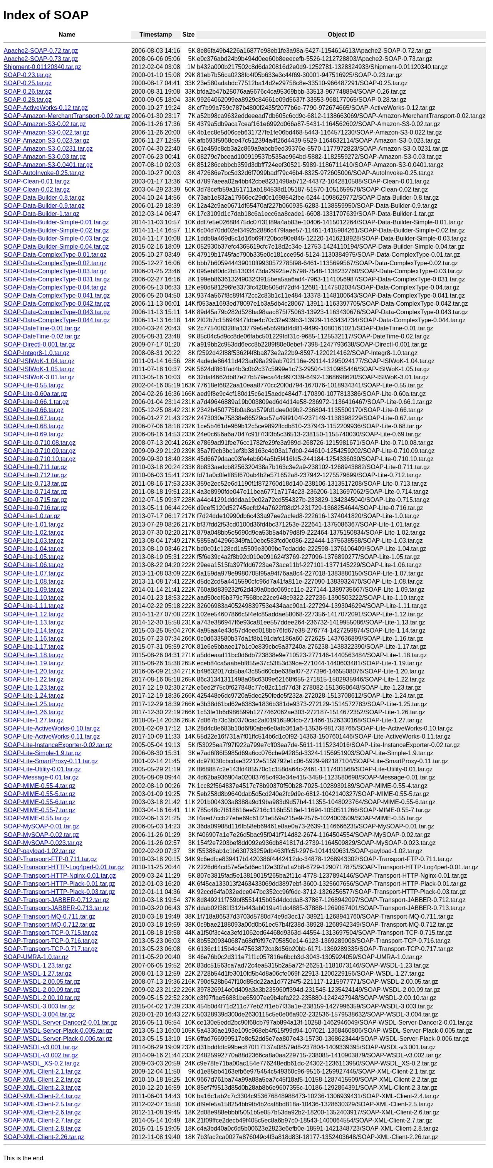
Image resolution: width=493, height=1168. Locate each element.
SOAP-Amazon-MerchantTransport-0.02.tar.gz (67, 116)
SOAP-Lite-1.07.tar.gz (34, 573)
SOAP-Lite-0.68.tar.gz (34, 426)
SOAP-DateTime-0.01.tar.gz (42, 328)
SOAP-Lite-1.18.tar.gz (34, 655)
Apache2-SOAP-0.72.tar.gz (41, 50)
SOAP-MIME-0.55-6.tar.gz (39, 802)
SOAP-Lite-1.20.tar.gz (34, 671)
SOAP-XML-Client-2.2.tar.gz (42, 1079)
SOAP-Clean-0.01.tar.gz (37, 181)
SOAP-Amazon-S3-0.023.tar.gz (46, 140)
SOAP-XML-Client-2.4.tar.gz (42, 1096)
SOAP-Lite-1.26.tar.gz (34, 712)
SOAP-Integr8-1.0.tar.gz (37, 353)
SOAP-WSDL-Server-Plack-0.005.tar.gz (58, 1030)
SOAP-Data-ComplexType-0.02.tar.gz (55, 263)
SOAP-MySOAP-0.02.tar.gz (41, 834)
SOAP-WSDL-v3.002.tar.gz (41, 1055)
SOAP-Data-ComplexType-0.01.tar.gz (55, 254)
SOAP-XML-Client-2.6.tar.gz (42, 1112)
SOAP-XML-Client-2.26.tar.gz (44, 1137)
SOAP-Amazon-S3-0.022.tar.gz (46, 132)
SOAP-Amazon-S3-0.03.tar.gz (45, 156)
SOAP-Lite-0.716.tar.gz (35, 508)
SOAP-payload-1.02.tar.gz (39, 851)
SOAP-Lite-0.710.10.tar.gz (40, 459)
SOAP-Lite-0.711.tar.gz (35, 467)
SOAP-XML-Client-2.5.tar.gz (42, 1104)
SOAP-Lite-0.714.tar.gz (35, 491)
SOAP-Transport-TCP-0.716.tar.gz (51, 940)
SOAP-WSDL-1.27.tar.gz (38, 973)
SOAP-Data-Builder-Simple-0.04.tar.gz (56, 246)
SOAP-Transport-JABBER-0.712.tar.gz (56, 900)
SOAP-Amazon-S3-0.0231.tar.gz (48, 148)
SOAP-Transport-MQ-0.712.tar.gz (50, 924)
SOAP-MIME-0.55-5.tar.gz (39, 794)
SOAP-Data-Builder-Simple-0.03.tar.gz (56, 238)
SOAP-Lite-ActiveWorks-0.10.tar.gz (52, 728)
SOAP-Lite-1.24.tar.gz (34, 695)
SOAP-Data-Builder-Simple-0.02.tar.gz (56, 230)
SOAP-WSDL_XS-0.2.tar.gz (42, 1063)
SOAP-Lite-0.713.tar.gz (35, 483)
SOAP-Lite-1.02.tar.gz (34, 532)
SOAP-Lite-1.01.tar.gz (34, 524)
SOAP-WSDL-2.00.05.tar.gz (42, 981)
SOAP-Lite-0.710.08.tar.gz (40, 442)
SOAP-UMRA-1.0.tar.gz (36, 957)
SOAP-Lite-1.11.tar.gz (34, 606)
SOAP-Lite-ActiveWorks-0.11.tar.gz (52, 736)
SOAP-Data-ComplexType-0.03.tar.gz (55, 271)
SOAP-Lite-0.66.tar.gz (34, 410)
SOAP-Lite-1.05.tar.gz (34, 557)
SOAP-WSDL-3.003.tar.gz (39, 1006)
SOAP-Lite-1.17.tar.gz (34, 646)
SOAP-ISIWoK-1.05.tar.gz (39, 369)
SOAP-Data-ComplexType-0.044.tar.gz (57, 320)
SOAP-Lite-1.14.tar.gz (34, 630)
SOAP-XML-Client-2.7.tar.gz (42, 1120)
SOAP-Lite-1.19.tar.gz (34, 663)
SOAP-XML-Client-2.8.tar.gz (42, 1128)
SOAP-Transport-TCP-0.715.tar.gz (51, 932)
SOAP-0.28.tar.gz (28, 99)
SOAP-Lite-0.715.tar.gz (35, 499)
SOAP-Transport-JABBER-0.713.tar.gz (56, 908)
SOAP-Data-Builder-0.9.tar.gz (44, 205)
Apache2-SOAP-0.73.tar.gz (41, 59)
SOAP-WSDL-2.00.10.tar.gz (42, 998)
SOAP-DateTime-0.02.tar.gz (42, 336)
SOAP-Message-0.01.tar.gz (41, 777)
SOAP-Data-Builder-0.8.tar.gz (44, 197)
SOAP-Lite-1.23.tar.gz (34, 687)
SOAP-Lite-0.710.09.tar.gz (40, 451)
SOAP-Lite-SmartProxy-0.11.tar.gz (51, 761)
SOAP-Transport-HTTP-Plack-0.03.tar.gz (59, 892)
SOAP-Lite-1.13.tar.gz (34, 622)
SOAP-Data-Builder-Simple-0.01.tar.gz (56, 222)
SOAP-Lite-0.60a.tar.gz (35, 393)
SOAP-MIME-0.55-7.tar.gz (39, 810)
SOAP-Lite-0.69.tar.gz (34, 434)
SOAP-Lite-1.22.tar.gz (34, 679)
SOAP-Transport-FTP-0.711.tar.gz (50, 859)
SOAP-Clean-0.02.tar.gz (37, 189)
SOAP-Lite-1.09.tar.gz (34, 589)
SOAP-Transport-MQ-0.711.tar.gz (50, 916)
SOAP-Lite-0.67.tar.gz (34, 418)
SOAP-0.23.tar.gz (28, 75)
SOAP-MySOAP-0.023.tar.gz (43, 843)
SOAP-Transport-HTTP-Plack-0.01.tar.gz (59, 883)
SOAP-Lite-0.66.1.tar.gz (36, 402)
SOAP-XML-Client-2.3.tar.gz (42, 1087)
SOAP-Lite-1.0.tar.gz (32, 516)
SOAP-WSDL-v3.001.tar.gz (41, 1047)
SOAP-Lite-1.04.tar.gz (34, 548)
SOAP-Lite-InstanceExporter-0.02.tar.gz (58, 745)
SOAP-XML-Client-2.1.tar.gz (42, 1071)
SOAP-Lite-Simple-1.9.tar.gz (42, 753)
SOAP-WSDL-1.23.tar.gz (38, 965)
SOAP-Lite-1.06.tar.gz (34, 565)
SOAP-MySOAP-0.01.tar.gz (41, 826)
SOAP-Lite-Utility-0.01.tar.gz (42, 769)
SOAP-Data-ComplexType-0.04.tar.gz (55, 287)
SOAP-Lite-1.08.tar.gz (34, 581)
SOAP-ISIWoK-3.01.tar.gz (39, 377)
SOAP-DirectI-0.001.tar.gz (39, 344)
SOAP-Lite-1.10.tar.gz (34, 597)
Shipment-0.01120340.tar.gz (42, 67)
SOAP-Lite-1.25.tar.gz (34, 704)
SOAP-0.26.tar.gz (28, 91)
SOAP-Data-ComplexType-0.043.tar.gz (57, 312)
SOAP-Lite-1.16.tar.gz (34, 638)
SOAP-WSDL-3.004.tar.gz (39, 1014)
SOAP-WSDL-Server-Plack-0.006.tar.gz (58, 1038)
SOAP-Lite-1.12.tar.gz (34, 614)
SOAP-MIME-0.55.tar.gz (37, 818)
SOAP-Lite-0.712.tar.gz (35, 475)
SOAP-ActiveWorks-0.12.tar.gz (46, 107)
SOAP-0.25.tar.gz (28, 83)
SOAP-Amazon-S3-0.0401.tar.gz (48, 165)
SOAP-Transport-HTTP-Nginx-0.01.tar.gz (60, 875)
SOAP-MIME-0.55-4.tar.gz (39, 786)
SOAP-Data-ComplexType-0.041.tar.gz (57, 295)
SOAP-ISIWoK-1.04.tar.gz (39, 361)
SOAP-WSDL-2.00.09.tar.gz (42, 989)
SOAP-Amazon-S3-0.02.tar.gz (45, 124)
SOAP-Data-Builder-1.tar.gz (42, 213)
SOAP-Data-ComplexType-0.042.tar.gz (57, 303)
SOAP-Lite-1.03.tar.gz (34, 540)
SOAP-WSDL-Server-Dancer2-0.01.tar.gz (60, 1022)
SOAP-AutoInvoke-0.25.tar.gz (44, 173)
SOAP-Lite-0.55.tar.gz (34, 385)
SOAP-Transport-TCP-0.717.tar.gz (51, 949)
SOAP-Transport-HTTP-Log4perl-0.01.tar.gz (64, 867)
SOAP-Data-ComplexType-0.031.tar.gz (57, 279)
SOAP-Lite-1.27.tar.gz (34, 720)
